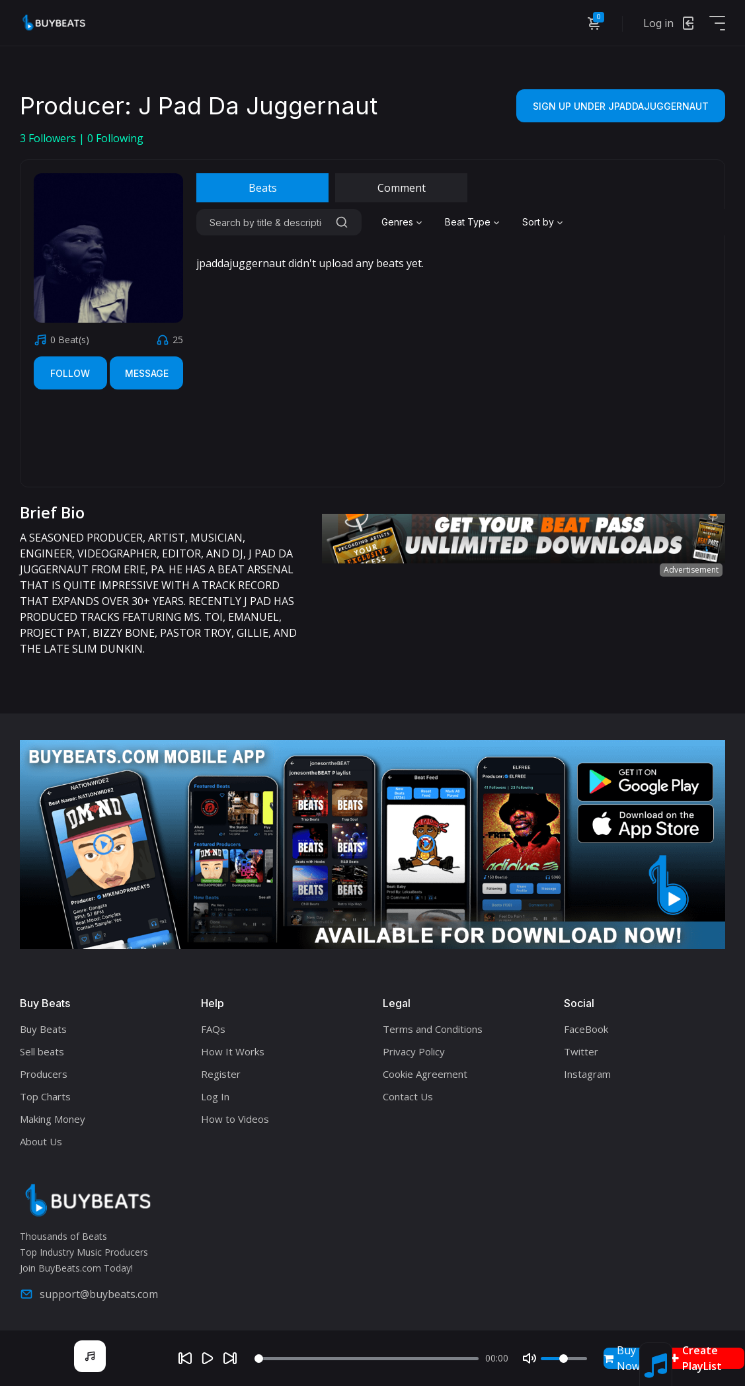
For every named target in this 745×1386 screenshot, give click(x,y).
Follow (70, 373)
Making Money (52, 1118)
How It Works (232, 1051)
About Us (41, 1141)
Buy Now (622, 1358)
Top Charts (45, 1096)
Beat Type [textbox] (467, 221)
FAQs (213, 1029)
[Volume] (564, 1358)
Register (221, 1073)
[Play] (208, 1358)
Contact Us (408, 1096)
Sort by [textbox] (538, 221)
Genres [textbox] (397, 221)
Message (147, 373)
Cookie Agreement (425, 1073)
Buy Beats (43, 1029)
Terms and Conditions (433, 1029)
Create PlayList (696, 1358)
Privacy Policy (414, 1051)
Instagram (587, 1073)
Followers (49, 138)
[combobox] (403, 222)
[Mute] (529, 1358)
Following (115, 138)
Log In (215, 1096)
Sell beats (42, 1051)
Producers (43, 1073)
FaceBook (586, 1029)
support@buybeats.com (89, 1294)
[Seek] (367, 1358)
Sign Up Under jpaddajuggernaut (621, 106)
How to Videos (235, 1118)
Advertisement (691, 569)
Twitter (581, 1051)
